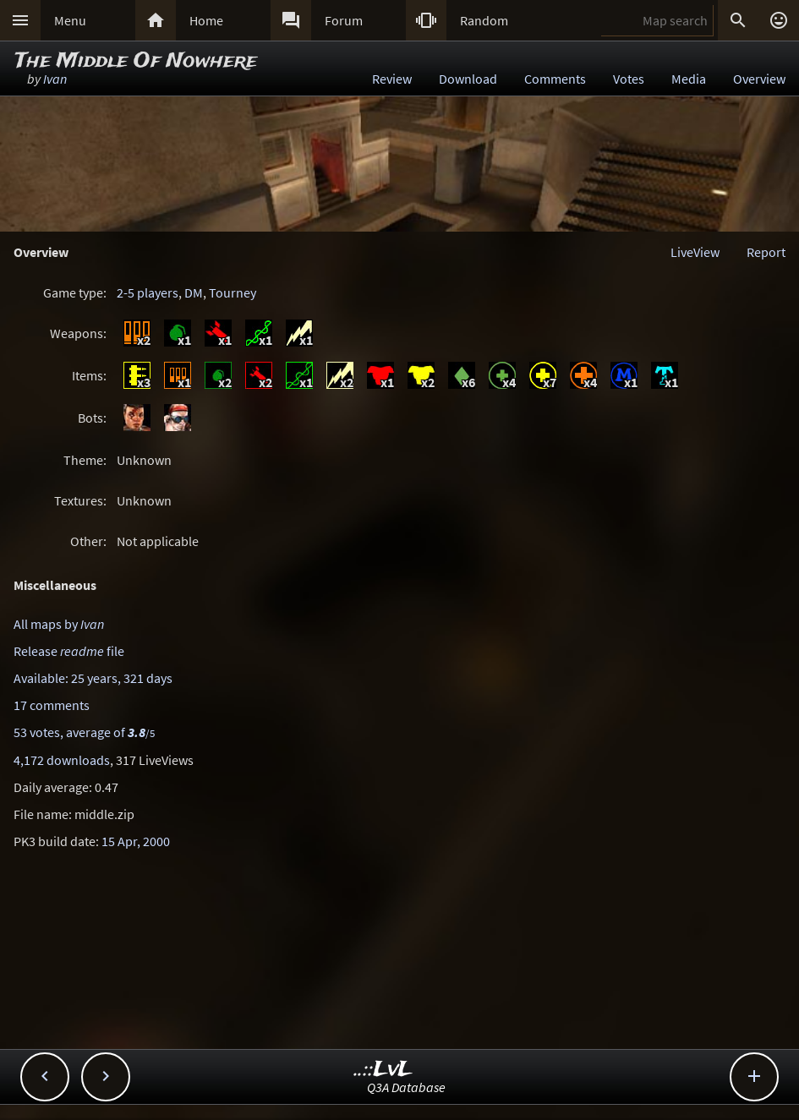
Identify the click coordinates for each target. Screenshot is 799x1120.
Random (484, 20)
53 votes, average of (84, 732)
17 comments (52, 705)
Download (468, 78)
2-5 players (147, 292)
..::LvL (383, 1069)
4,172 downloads (62, 759)
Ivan (55, 78)
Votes (628, 78)
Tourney (232, 292)
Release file (69, 650)
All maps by (59, 623)
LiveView (695, 251)
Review (392, 78)
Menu (70, 20)
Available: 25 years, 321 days (93, 677)
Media (688, 78)
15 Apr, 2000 (135, 841)
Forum (344, 20)
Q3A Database (406, 1087)
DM (193, 292)
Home (206, 20)
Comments (555, 78)
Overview (759, 78)
